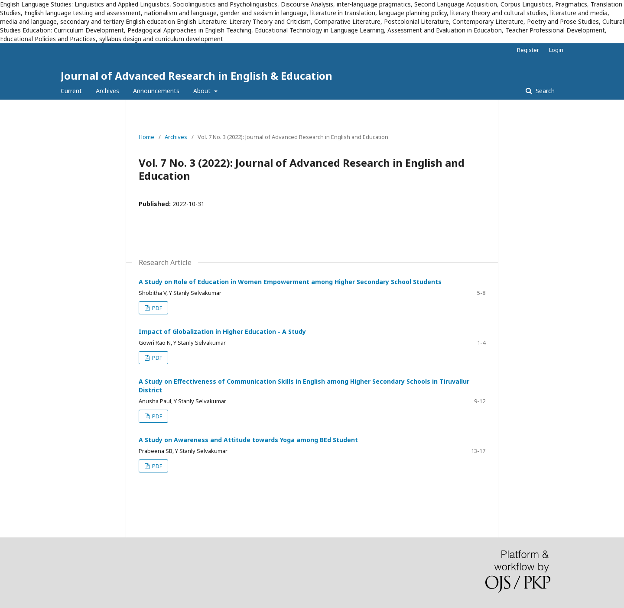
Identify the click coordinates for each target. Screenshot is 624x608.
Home (146, 137)
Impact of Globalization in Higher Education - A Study (222, 331)
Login (556, 50)
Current (71, 91)
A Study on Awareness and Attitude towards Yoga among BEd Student (248, 440)
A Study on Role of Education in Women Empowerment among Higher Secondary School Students (290, 282)
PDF (156, 308)
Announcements (156, 91)
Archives (107, 91)
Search (544, 91)
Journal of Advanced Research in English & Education (196, 75)
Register (528, 50)
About (202, 91)
